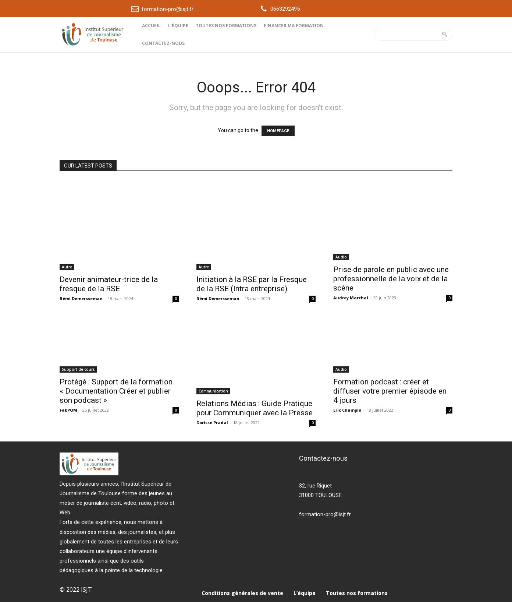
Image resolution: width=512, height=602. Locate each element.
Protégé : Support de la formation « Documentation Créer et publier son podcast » (116, 391)
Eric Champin (347, 410)
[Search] (444, 35)
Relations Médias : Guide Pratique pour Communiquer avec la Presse (254, 408)
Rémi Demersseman (81, 298)
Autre (67, 267)
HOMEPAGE (278, 131)
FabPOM (68, 410)
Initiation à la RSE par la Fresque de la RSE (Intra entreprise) (251, 284)
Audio (341, 257)
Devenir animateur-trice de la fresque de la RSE (109, 284)
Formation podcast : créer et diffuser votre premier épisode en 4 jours (390, 391)
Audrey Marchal (350, 297)
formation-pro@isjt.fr (167, 9)
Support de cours (78, 369)
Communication (213, 391)
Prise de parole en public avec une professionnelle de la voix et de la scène (391, 278)
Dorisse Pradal (212, 422)
